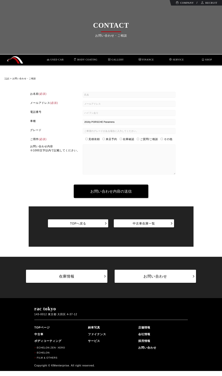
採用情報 (144, 346)
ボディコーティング (47, 346)
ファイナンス (97, 339)
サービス (94, 346)
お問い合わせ (147, 352)
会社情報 (144, 339)
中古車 (38, 339)
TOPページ (42, 332)
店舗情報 (144, 332)
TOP (7, 78)
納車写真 (94, 332)
